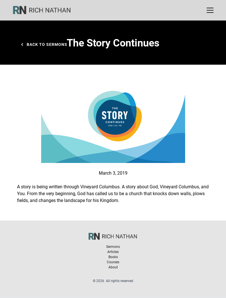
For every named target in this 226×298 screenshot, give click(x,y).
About (113, 267)
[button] (209, 10)
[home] (45, 10)
